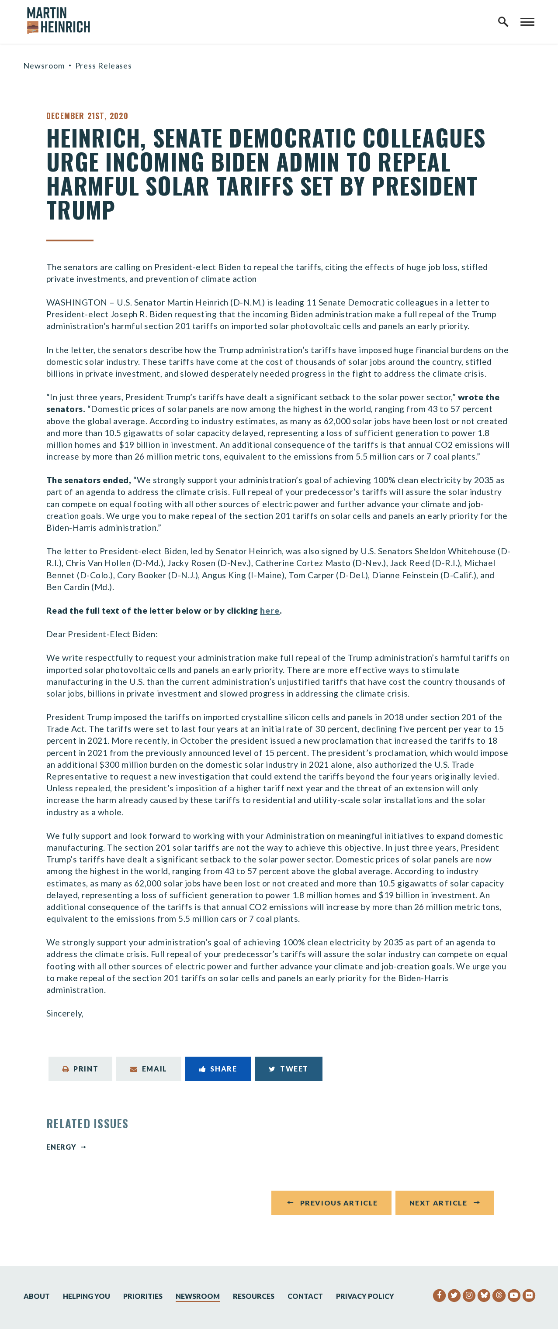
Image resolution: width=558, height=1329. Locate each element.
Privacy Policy (365, 1296)
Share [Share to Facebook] (218, 1069)
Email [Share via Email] (148, 1069)
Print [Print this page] (80, 1069)
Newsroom (43, 65)
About (37, 1296)
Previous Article (339, 1205)
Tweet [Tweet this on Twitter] (288, 1069)
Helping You (86, 1296)
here (270, 610)
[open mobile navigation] (527, 22)
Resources (253, 1296)
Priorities (143, 1296)
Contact (305, 1296)
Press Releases (103, 65)
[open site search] (503, 22)
